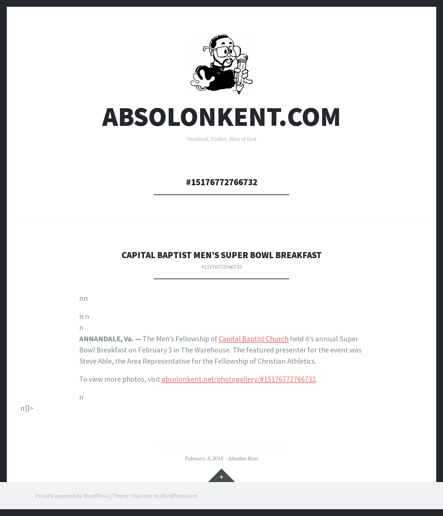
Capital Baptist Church (254, 338)
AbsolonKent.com (221, 116)
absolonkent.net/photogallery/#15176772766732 (239, 379)
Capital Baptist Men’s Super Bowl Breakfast (222, 255)
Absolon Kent (243, 458)
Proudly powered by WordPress (72, 495)
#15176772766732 (221, 266)
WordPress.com (179, 495)
